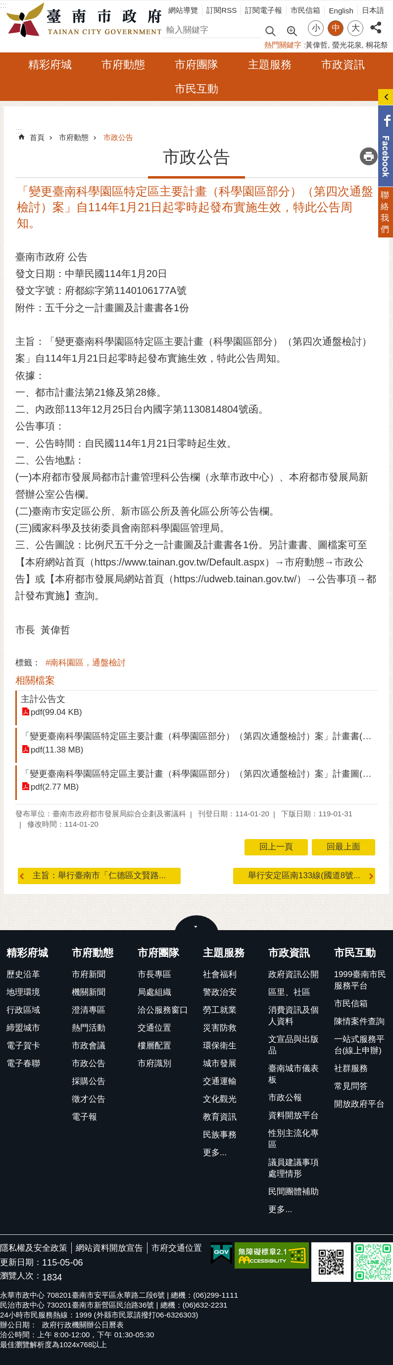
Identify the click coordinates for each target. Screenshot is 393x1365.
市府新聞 (88, 974)
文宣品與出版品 (293, 1045)
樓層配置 (154, 1045)
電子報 (84, 1117)
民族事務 (220, 1134)
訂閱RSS (221, 10)
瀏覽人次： (21, 1276)
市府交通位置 (176, 1248)
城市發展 (220, 1063)
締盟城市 (23, 1028)
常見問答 (351, 1086)
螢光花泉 (347, 45)
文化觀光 (220, 1099)
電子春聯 (23, 1063)
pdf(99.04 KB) (56, 712)
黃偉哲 (316, 45)
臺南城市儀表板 (293, 1074)
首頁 (37, 137)
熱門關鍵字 (282, 44)
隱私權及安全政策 (33, 1248)
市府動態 (123, 64)
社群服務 (351, 1068)
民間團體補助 (293, 1191)
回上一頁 (276, 846)
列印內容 (369, 156)
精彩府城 (50, 64)
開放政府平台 (359, 1104)
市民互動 (196, 89)
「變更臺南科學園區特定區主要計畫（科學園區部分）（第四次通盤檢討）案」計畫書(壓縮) (202, 736)
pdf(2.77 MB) (55, 787)
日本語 (373, 10)
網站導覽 (183, 10)
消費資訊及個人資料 (293, 1015)
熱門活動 (88, 1028)
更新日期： (21, 1262)
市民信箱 (305, 10)
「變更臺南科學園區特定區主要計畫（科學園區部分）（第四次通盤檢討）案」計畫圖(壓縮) (202, 773)
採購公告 (88, 1081)
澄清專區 (88, 1010)
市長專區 (154, 974)
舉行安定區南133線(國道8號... (304, 875)
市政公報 (285, 1097)
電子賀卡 (23, 1045)
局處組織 (154, 992)
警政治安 (220, 992)
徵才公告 (88, 1099)
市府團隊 (196, 64)
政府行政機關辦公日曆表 (83, 1324)
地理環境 (23, 992)
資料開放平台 (293, 1115)
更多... (215, 1152)
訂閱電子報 (263, 10)
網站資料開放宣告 (109, 1248)
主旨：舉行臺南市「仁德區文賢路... (99, 875)
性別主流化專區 (293, 1139)
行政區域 (23, 1010)
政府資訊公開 (293, 974)
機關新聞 (88, 992)
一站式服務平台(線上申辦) (359, 1045)
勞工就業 (220, 1010)
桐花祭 (377, 45)
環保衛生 (220, 1045)
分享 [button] (376, 22)
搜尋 (170, 28)
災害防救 (220, 1028)
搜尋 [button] (270, 30)
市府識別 (154, 1063)
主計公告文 (43, 699)
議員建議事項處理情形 (293, 1168)
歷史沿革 (23, 974)
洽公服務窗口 (163, 1010)
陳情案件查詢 (359, 1021)
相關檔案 (35, 680)
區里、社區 (289, 992)
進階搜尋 (291, 30)
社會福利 (220, 974)
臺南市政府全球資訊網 (86, 20)
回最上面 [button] (343, 846)
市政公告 (118, 137)
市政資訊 (343, 64)
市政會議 (88, 1045)
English (341, 10)
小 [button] (316, 28)
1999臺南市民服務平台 (360, 980)
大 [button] (355, 28)
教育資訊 (220, 1117)
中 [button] (336, 28)
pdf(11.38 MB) (57, 749)
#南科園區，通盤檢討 (86, 662)
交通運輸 (220, 1081)
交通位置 (154, 1028)
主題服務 (270, 64)
